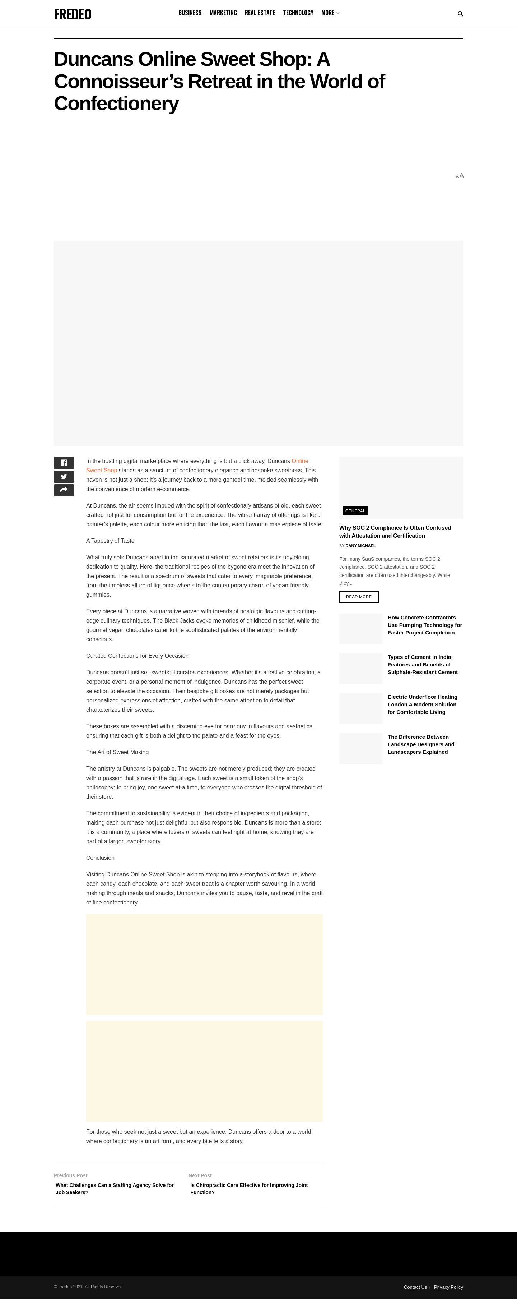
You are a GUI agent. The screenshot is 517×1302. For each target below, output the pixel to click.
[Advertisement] (253, 176)
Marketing (223, 12)
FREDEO (73, 13)
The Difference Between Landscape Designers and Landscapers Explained (421, 745)
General (355, 511)
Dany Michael (361, 546)
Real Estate (260, 12)
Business (190, 12)
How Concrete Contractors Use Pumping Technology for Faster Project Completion (425, 626)
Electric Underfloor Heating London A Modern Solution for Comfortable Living (422, 705)
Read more (359, 598)
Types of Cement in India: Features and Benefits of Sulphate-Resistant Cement (423, 666)
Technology (298, 12)
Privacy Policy (448, 1290)
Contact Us (415, 1290)
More (327, 12)
